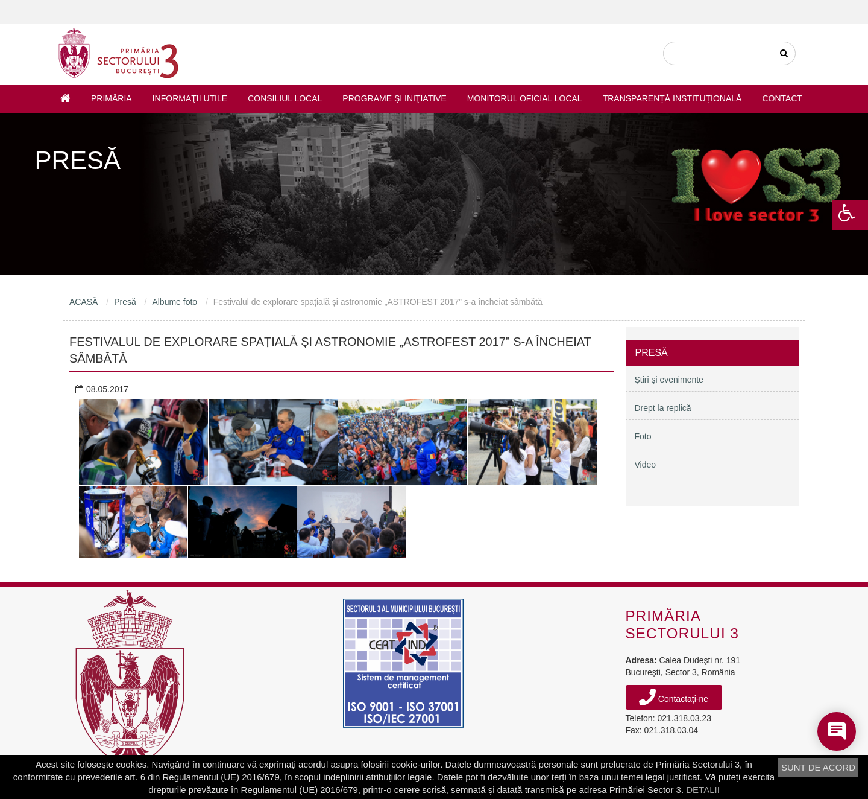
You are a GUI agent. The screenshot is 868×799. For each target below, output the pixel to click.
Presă (125, 302)
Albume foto (174, 302)
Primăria (111, 98)
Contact (782, 98)
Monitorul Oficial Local (524, 98)
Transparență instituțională (672, 98)
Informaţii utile (190, 98)
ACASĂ (83, 302)
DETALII (703, 790)
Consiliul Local (285, 98)
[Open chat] (836, 731)
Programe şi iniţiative (394, 98)
